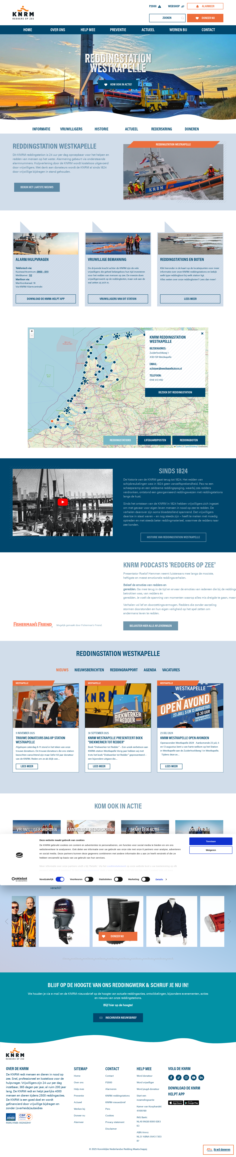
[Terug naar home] (23, 12)
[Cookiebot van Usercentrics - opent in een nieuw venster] (19, 1151)
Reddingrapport (124, 670)
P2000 (155, 6)
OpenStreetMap (191, 447)
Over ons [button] (57, 29)
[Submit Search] (182, 18)
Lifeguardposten (155, 440)
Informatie (41, 129)
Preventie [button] (118, 29)
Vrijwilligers (71, 129)
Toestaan (211, 1113)
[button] (68, 400)
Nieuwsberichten (89, 670)
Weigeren (211, 1121)
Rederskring (161, 129)
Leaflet (178, 447)
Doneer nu (205, 18)
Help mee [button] (88, 29)
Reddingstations (120, 440)
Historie (101, 129)
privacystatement (89, 1142)
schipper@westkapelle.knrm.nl (166, 368)
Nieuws (62, 670)
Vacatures (171, 670)
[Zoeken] (167, 18)
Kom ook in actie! (118, 84)
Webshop (176, 6)
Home (27, 29)
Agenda (150, 670)
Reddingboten (189, 440)
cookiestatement (117, 1138)
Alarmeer (205, 6)
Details (159, 1151)
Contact (208, 29)
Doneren (192, 129)
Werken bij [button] (178, 29)
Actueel (148, 29)
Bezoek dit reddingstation (175, 392)
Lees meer (27, 766)
